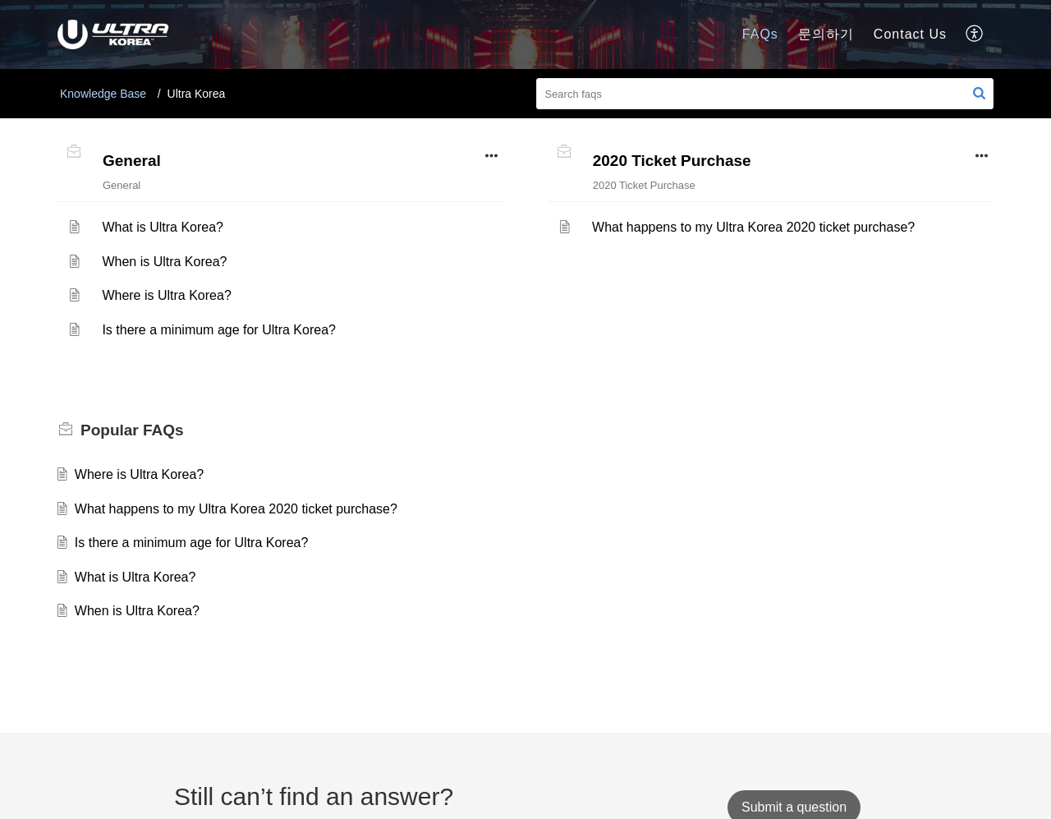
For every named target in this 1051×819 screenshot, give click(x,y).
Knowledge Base (103, 93)
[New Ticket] (794, 807)
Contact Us (910, 34)
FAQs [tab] (760, 34)
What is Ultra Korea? (162, 227)
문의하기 (826, 34)
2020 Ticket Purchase (672, 160)
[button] (975, 34)
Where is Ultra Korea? (166, 295)
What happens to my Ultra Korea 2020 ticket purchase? (753, 227)
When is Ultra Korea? (164, 262)
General (132, 160)
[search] (765, 93)
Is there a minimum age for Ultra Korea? (219, 330)
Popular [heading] (132, 430)
